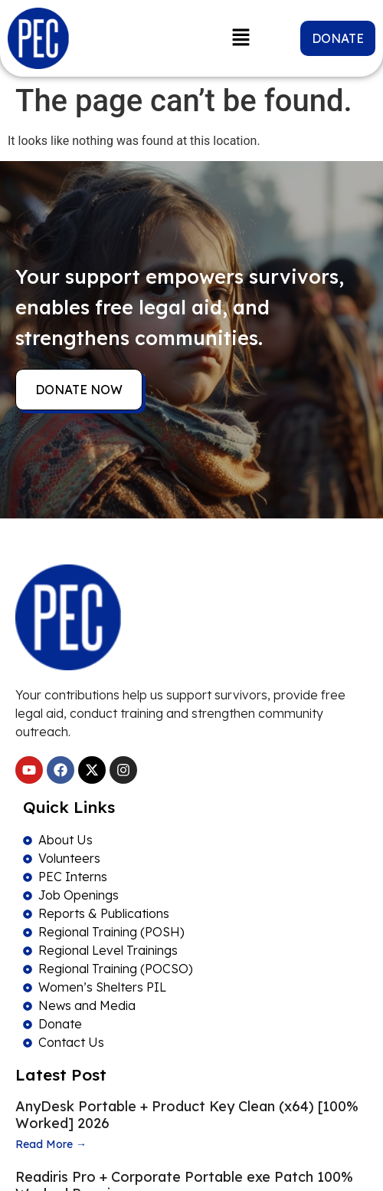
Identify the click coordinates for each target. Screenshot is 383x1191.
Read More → (51, 1144)
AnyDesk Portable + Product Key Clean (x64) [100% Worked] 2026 (186, 1114)
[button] (241, 38)
